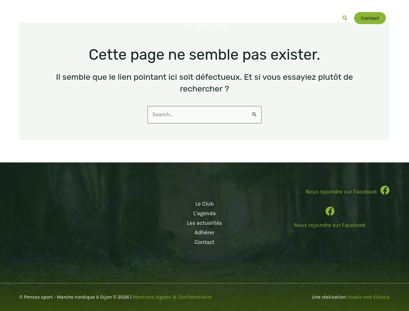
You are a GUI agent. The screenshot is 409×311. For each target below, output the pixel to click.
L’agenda (204, 213)
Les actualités (204, 222)
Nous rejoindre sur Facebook (330, 225)
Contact (204, 241)
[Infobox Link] (330, 193)
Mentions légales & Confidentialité (172, 297)
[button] (194, 18)
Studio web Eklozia (368, 297)
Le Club (204, 204)
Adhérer (204, 232)
